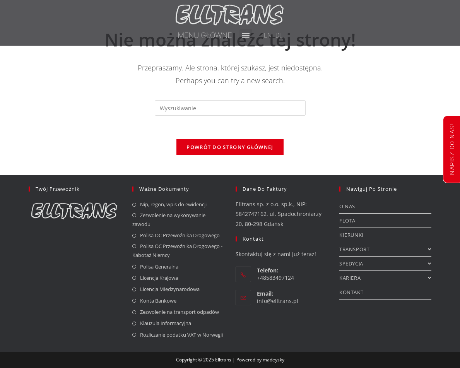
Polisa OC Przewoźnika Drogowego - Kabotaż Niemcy (177, 250)
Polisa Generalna (159, 266)
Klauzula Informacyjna (165, 323)
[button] (245, 35)
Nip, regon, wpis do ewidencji (173, 204)
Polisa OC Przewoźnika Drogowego (180, 235)
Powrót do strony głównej (229, 147)
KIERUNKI (351, 234)
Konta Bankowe (158, 300)
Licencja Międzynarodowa (170, 289)
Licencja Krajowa (159, 277)
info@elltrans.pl (277, 301)
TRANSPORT (385, 249)
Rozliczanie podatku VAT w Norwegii (181, 334)
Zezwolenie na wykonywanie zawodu (168, 220)
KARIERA (385, 277)
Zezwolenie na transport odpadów (179, 311)
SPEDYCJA (385, 263)
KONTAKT (351, 292)
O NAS (347, 206)
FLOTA (347, 220)
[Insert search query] (230, 108)
